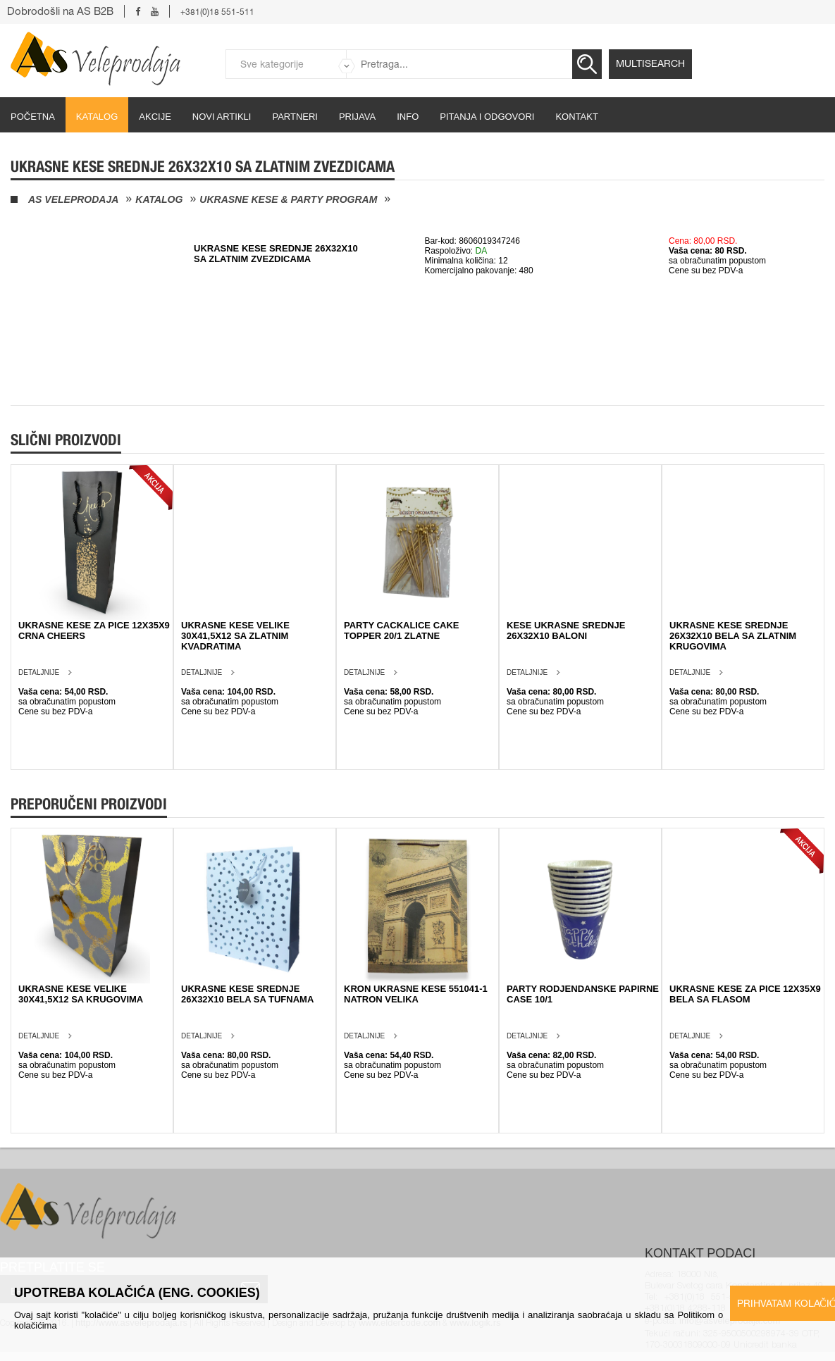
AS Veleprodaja (73, 199)
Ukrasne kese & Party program (288, 199)
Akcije (155, 116)
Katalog (97, 116)
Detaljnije (38, 672)
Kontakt (576, 116)
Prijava (357, 116)
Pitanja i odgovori (487, 116)
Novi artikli (222, 116)
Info (408, 116)
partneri (295, 116)
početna (33, 116)
